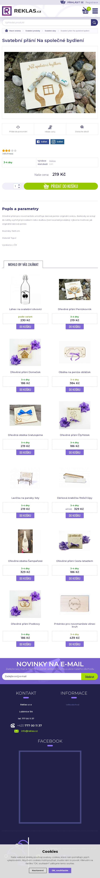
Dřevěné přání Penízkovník (74, 309)
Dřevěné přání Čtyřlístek (75, 435)
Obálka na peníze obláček (75, 372)
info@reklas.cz (29, 731)
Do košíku (25, 327)
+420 (29, 725)
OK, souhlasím (60, 870)
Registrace (92, 2)
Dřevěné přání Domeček (25, 372)
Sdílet (42, 141)
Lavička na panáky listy (25, 498)
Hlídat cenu (50, 129)
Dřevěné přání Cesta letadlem (74, 561)
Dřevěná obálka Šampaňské (25, 561)
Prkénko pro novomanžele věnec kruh (74, 625)
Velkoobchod (72, 704)
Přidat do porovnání (18, 129)
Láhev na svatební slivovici (25, 309)
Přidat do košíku (61, 186)
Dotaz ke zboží (82, 129)
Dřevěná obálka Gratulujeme (25, 435)
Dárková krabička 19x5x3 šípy (74, 498)
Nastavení (38, 870)
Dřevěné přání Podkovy (25, 623)
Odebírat (89, 677)
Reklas (52, 161)
